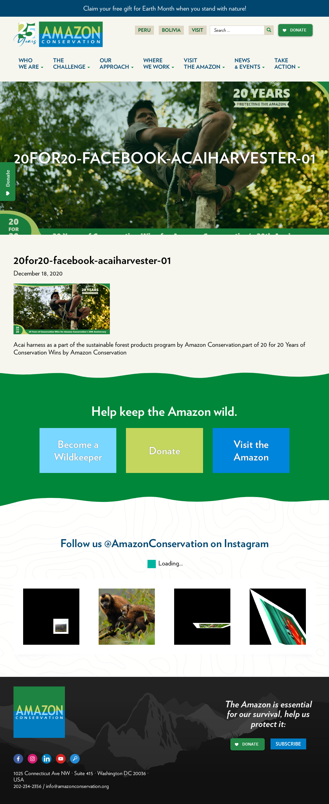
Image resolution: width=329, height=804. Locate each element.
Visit (197, 30)
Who (31, 63)
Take (287, 63)
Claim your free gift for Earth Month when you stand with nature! (164, 8)
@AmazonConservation (156, 543)
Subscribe (288, 744)
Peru (144, 30)
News (250, 63)
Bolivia (171, 30)
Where (158, 63)
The (71, 63)
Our (117, 63)
